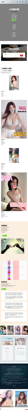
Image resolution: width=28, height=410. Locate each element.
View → (2, 96)
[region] (14, 349)
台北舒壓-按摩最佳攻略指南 (14, 11)
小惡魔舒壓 (2, 1)
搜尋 (5, 54)
